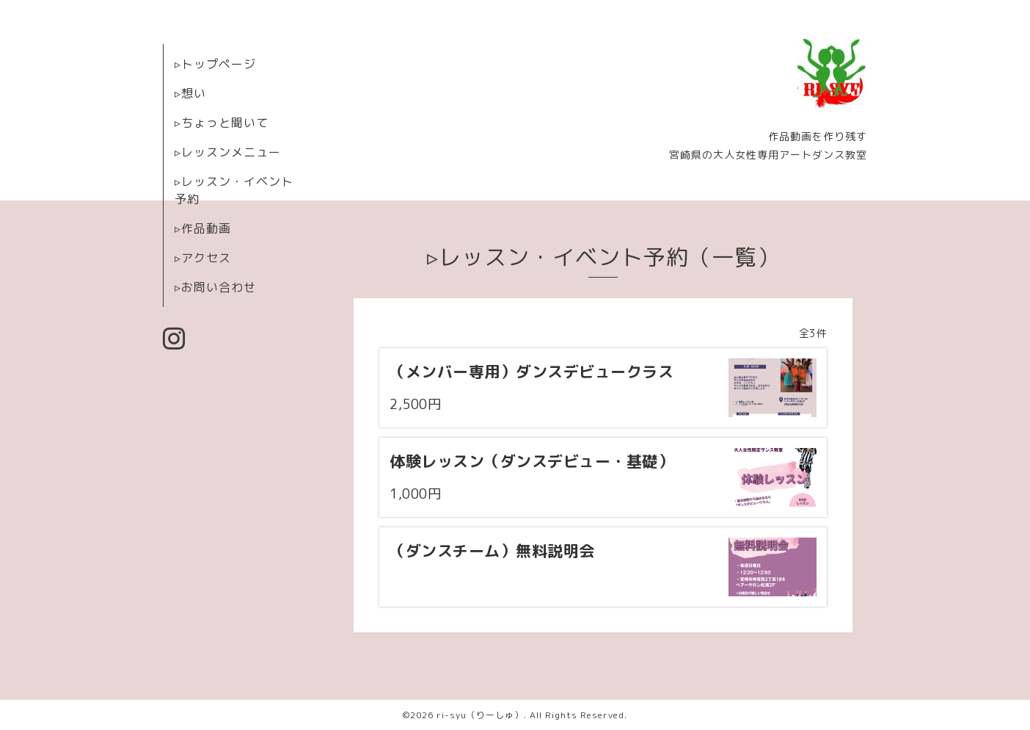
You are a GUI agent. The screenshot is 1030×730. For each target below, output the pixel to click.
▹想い (190, 93)
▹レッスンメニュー (228, 152)
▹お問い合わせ (215, 287)
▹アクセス (203, 258)
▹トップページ (215, 64)
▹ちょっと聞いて (222, 123)
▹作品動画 (203, 228)
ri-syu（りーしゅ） (480, 715)
